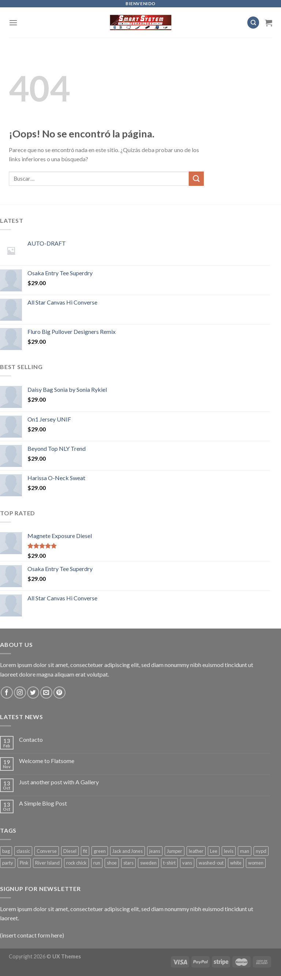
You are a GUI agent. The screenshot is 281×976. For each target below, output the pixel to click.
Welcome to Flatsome (46, 760)
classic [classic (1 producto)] (23, 851)
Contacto (31, 739)
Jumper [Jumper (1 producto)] (174, 851)
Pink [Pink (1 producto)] (24, 863)
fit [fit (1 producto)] (85, 851)
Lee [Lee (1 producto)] (213, 851)
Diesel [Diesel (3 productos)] (69, 851)
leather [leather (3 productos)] (196, 851)
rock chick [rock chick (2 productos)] (76, 863)
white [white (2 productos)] (235, 863)
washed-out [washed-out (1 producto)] (211, 863)
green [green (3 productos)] (100, 851)
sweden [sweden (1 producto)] (148, 863)
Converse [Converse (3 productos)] (47, 851)
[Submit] (196, 179)
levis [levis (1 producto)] (228, 851)
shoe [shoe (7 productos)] (112, 863)
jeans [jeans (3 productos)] (154, 851)
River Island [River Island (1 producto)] (47, 863)
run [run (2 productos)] (96, 863)
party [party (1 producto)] (7, 863)
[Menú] (13, 23)
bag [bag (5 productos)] (6, 851)
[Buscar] (253, 22)
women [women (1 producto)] (255, 863)
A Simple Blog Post (43, 803)
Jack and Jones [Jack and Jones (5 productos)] (127, 851)
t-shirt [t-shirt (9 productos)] (169, 863)
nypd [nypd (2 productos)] (261, 851)
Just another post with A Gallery (59, 781)
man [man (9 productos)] (244, 851)
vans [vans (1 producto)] (187, 863)
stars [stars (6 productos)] (128, 863)
